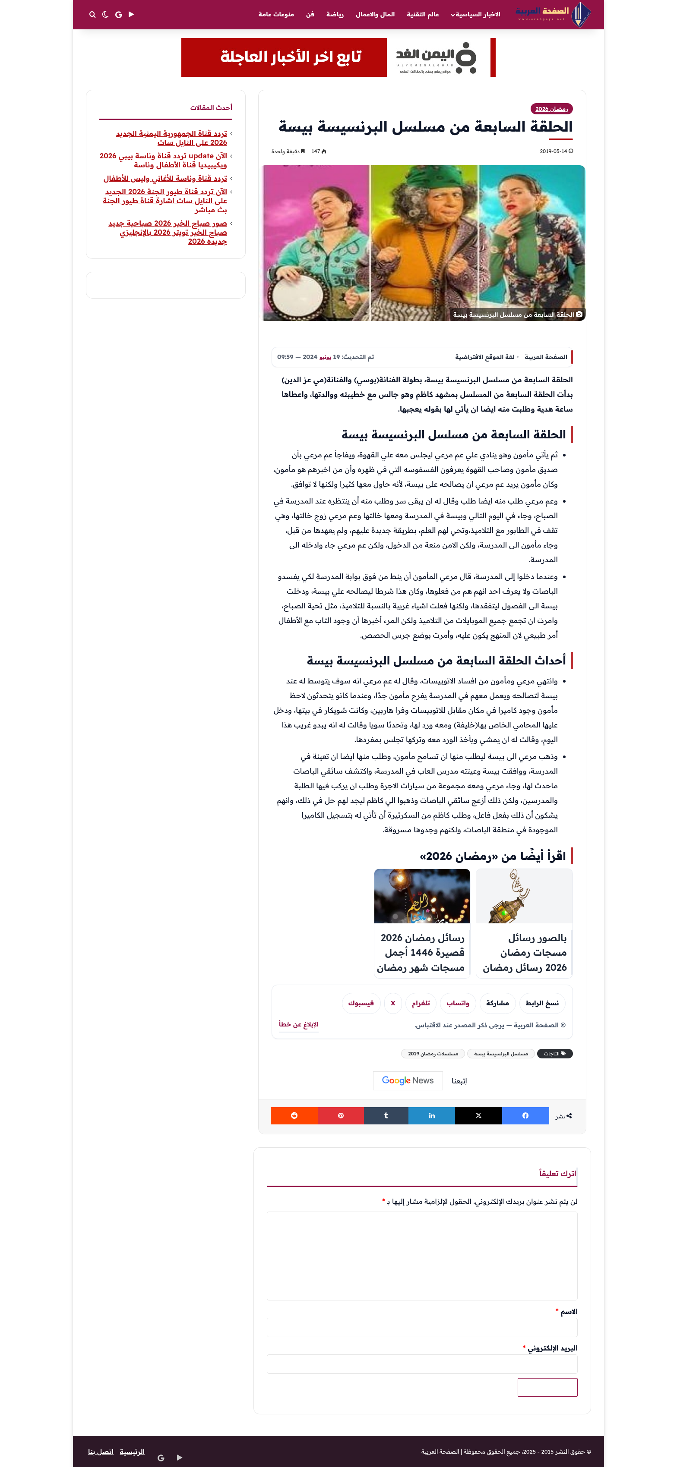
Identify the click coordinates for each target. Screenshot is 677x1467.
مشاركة (497, 1003)
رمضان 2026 (551, 108)
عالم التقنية (423, 14)
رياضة (335, 14)
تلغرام (421, 1003)
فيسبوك (361, 1003)
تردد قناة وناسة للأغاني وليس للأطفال (165, 178)
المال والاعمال (375, 14)
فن (310, 14)
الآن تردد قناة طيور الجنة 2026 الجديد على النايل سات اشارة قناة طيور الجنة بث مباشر (165, 200)
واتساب (458, 1003)
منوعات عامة (276, 14)
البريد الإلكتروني (550, 1348)
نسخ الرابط (542, 1003)
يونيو (326, 357)
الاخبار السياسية (478, 14)
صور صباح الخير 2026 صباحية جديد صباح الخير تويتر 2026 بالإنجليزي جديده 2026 (167, 232)
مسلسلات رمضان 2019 (433, 1054)
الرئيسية (134, 1451)
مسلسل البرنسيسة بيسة (501, 1054)
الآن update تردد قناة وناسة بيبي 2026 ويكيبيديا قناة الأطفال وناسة (163, 160)
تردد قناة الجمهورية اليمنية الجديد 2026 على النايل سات (171, 138)
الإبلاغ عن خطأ (299, 1024)
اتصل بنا (101, 1451)
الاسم (567, 1311)
